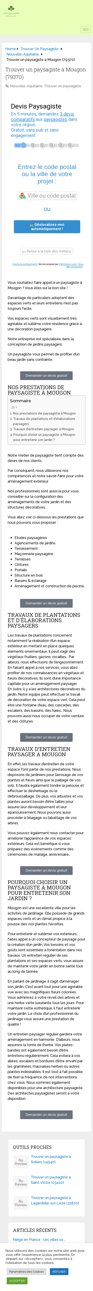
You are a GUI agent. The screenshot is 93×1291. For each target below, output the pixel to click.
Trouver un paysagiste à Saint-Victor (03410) (51, 1180)
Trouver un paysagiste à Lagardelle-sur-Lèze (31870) (55, 1200)
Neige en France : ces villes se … (39, 1240)
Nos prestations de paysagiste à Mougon (44, 413)
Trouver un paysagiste (62, 86)
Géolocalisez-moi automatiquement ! (47, 226)
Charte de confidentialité (24, 264)
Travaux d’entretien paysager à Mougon (43, 429)
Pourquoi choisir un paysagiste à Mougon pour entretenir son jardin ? (44, 437)
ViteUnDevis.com (67, 264)
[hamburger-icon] (86, 29)
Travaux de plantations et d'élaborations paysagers (44, 421)
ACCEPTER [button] (17, 1280)
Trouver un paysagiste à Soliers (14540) (51, 1159)
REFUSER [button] (59, 1271)
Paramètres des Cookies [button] (26, 1271)
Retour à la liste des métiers (46, 251)
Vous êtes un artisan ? (74, 265)
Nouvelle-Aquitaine (26, 86)
